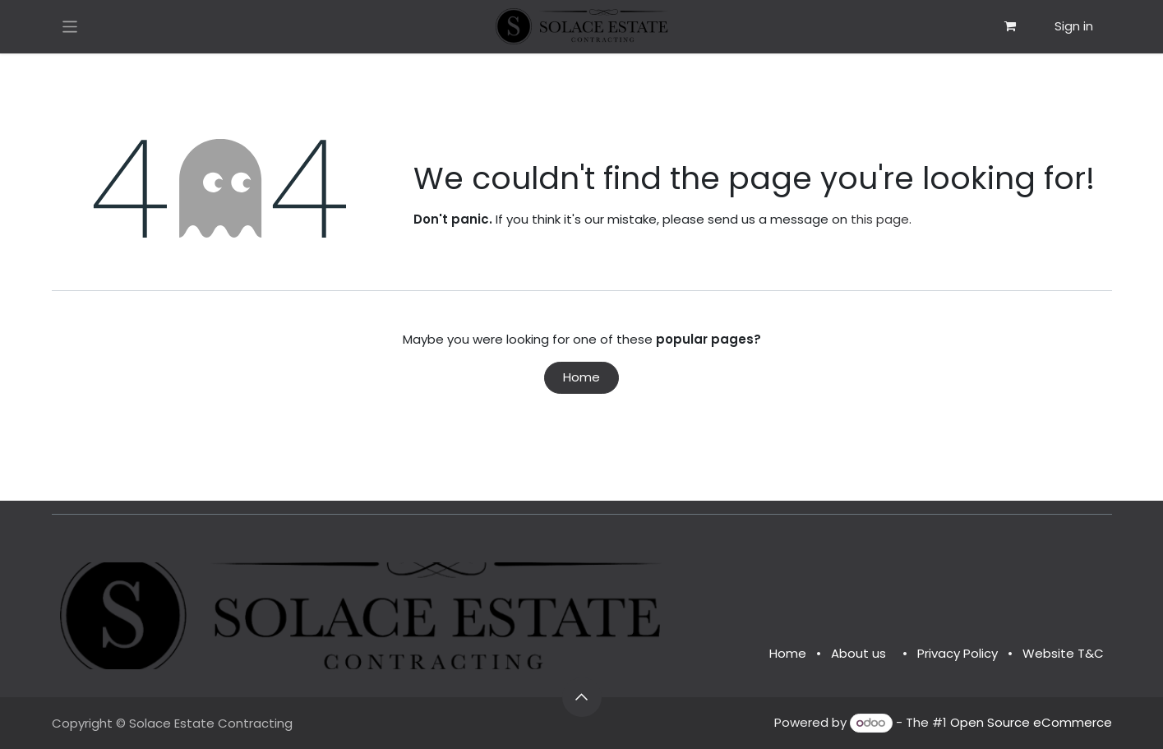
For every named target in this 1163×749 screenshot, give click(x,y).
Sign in (1074, 26)
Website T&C (1063, 653)
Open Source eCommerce (1031, 722)
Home (581, 377)
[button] (582, 697)
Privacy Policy (957, 653)
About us (858, 653)
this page (880, 219)
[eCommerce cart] (1010, 26)
